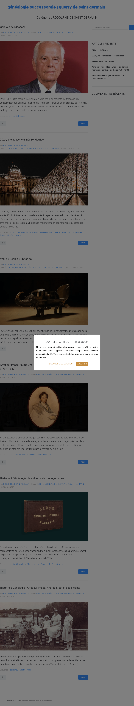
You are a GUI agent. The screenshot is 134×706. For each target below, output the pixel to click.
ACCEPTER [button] (82, 364)
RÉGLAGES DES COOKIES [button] (60, 364)
